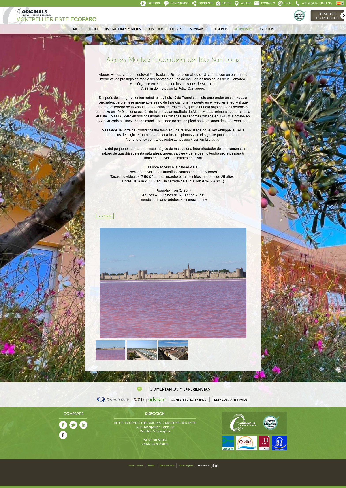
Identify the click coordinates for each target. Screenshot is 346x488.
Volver (106, 216)
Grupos (221, 29)
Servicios (155, 29)
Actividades (243, 29)
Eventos (267, 29)
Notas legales (186, 465)
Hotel (93, 29)
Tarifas (151, 465)
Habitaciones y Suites (123, 29)
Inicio (77, 29)
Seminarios (199, 29)
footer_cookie (135, 465)
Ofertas (176, 29)
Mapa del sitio (167, 465)
